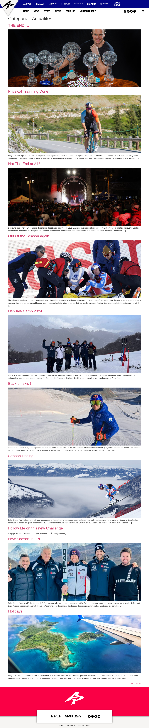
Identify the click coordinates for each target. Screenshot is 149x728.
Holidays (15, 611)
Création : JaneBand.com (67, 725)
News (36, 11)
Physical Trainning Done (28, 91)
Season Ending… (22, 456)
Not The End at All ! (24, 164)
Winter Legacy (88, 11)
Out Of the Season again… (30, 236)
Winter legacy (73, 716)
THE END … (18, 25)
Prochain (136, 683)
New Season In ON (24, 539)
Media (58, 11)
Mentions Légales (84, 725)
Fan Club (70, 11)
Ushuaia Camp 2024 (25, 311)
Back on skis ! (19, 383)
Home (26, 11)
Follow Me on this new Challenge (35, 528)
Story (47, 11)
